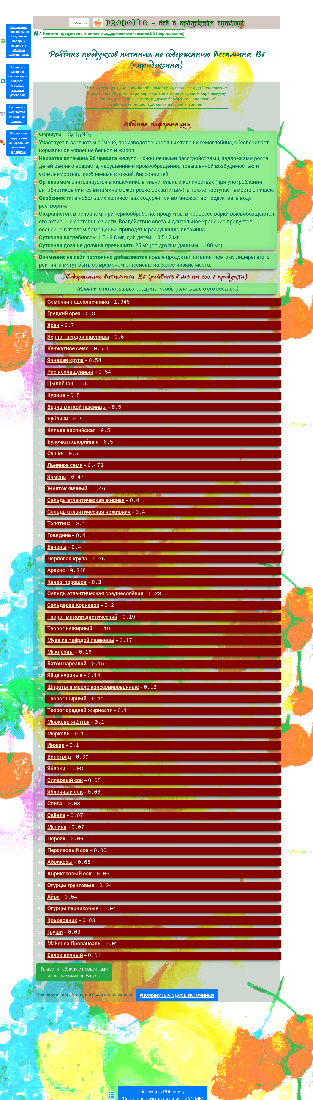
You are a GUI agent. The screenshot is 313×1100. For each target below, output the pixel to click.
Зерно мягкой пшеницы (76, 409)
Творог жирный (66, 707)
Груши (55, 945)
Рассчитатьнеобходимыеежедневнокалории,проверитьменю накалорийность (18, 41)
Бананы (56, 552)
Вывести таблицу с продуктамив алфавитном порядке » (74, 985)
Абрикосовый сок (69, 885)
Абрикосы (60, 873)
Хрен (53, 326)
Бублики (57, 421)
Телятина (59, 528)
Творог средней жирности (79, 719)
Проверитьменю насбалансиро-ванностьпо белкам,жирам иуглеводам (17, 81)
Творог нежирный (69, 635)
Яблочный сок (64, 802)
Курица (56, 398)
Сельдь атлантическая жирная (86, 505)
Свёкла (56, 826)
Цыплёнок (60, 386)
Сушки (55, 457)
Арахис (56, 576)
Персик (56, 850)
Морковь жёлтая (68, 731)
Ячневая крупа (65, 362)
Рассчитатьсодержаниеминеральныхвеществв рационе (18, 143)
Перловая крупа (67, 564)
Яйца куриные (64, 683)
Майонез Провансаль (73, 957)
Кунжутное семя (68, 350)
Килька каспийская (71, 433)
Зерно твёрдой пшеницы (78, 338)
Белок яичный (65, 969)
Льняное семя (64, 469)
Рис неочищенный (70, 374)
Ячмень (56, 481)
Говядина (59, 540)
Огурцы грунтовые (70, 897)
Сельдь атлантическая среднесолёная (95, 600)
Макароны (60, 659)
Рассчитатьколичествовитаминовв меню (16, 114)
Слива (55, 814)
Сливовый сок (65, 790)
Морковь (58, 743)
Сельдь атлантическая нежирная (88, 516)
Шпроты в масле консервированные (93, 695)
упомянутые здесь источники (176, 1008)
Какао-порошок (67, 588)
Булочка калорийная (72, 445)
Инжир (55, 754)
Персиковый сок (68, 862)
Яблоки (56, 778)
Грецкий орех (63, 314)
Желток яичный (67, 493)
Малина (56, 838)
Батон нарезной (66, 671)
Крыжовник (62, 933)
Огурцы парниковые (72, 921)
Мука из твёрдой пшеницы (80, 647)
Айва (53, 909)
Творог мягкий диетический (82, 623)
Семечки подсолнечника (78, 302)
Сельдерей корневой (73, 612)
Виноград (59, 766)
